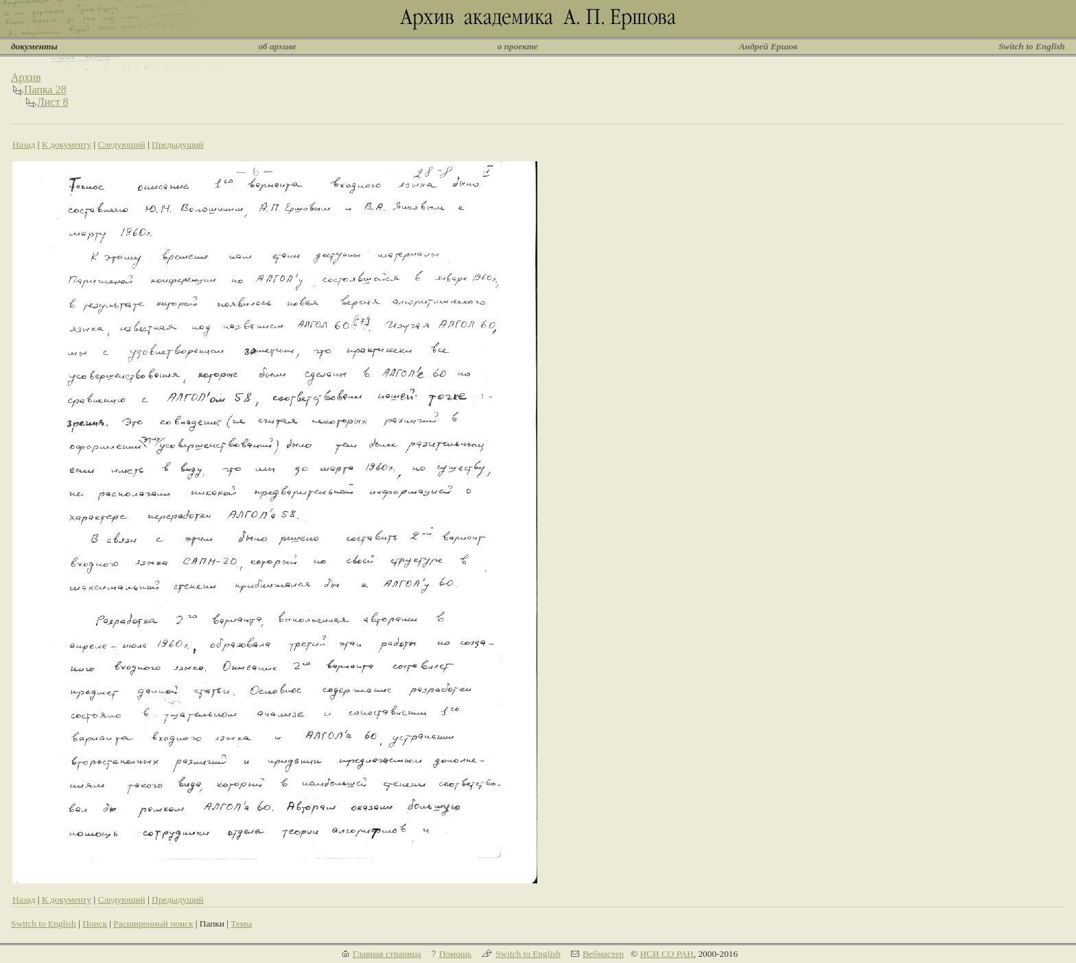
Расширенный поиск (153, 923)
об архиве (277, 46)
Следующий (121, 144)
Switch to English (1031, 46)
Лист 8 (53, 102)
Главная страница (387, 954)
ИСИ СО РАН (666, 954)
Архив (26, 77)
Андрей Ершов (768, 46)
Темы (241, 923)
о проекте (518, 46)
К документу (66, 144)
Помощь (455, 954)
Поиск (94, 923)
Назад (24, 144)
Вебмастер (603, 954)
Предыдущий (178, 144)
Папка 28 (45, 89)
